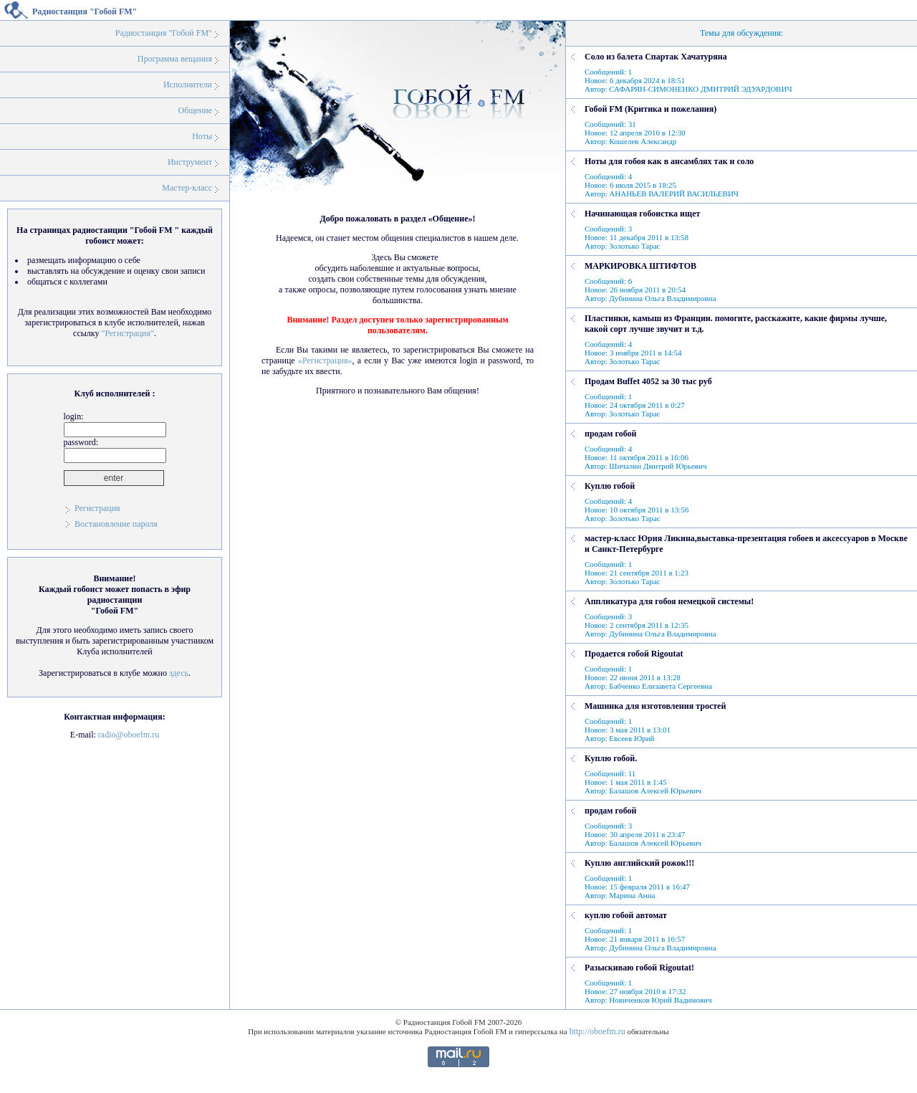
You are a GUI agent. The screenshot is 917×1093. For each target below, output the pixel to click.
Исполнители (187, 85)
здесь (178, 673)
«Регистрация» (325, 360)
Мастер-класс (187, 188)
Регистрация (97, 508)
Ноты (202, 136)
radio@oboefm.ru (128, 735)
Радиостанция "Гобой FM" (163, 33)
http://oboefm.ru (597, 1031)
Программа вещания (175, 59)
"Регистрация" (127, 333)
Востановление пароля (116, 524)
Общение (195, 110)
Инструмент (190, 162)
